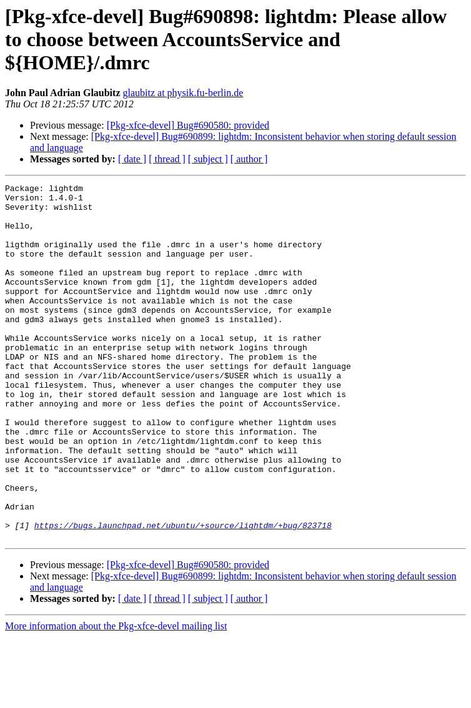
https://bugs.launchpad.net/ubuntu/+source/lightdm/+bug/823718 (183, 594)
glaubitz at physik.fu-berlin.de (183, 92)
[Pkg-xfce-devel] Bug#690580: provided (188, 125)
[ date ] (132, 159)
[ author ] (249, 159)
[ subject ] (208, 159)
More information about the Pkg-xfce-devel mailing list (116, 697)
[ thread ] (167, 159)
